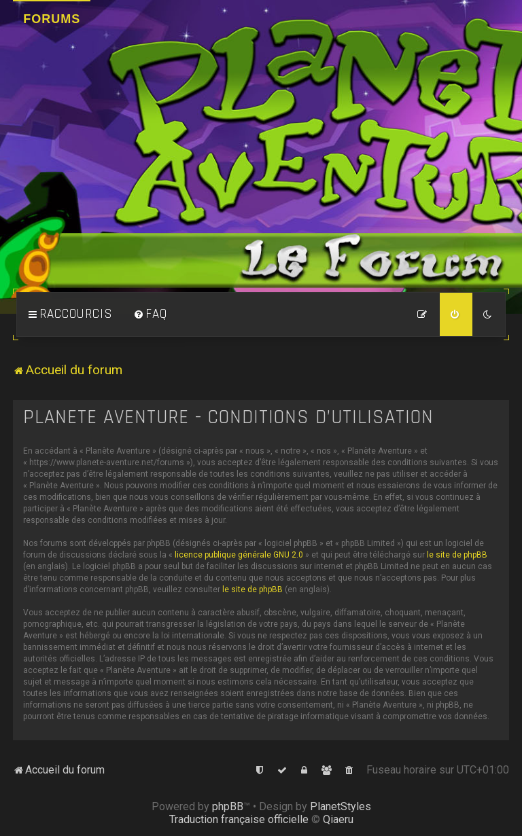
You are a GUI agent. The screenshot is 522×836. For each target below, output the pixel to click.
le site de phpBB (457, 555)
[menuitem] (150, 314)
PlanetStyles (340, 806)
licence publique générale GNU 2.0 (239, 555)
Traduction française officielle (239, 819)
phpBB (227, 806)
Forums (51, 19)
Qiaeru (338, 819)
